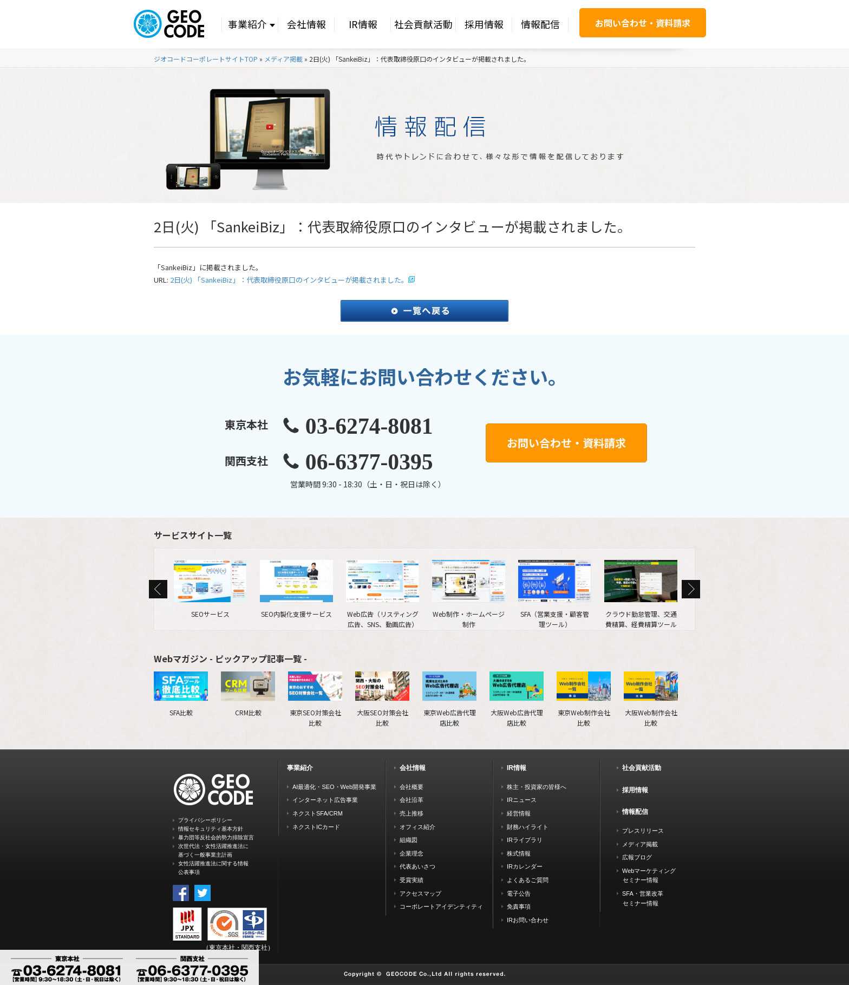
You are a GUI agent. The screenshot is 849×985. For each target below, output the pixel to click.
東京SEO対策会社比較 (315, 699)
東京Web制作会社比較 (584, 699)
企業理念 (411, 853)
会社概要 (411, 787)
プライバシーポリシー (205, 820)
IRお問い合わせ (527, 920)
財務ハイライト (527, 827)
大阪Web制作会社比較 (651, 699)
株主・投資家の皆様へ (536, 787)
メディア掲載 (283, 58)
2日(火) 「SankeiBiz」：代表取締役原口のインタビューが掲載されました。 (289, 280)
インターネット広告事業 (325, 800)
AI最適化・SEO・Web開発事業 (334, 787)
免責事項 (519, 906)
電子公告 (519, 893)
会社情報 (306, 24)
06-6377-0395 (369, 461)
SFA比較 (181, 694)
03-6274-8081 (369, 426)
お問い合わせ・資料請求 (642, 22)
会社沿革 (411, 800)
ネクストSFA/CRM (317, 813)
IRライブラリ (525, 840)
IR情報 (363, 24)
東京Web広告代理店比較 (449, 699)
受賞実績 (411, 880)
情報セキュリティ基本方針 (210, 829)
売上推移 (411, 813)
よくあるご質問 (527, 880)
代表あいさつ (417, 866)
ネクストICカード (316, 827)
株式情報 (519, 853)
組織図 (408, 840)
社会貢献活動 (423, 24)
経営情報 (519, 813)
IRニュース (522, 800)
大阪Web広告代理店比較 (516, 699)
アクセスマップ (420, 893)
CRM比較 (248, 694)
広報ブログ (637, 857)
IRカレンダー (525, 866)
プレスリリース (643, 830)
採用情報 (484, 24)
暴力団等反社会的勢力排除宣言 (216, 837)
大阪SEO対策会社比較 (382, 699)
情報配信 (540, 24)
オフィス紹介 (417, 827)
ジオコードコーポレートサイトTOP (206, 58)
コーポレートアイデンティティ (441, 906)
